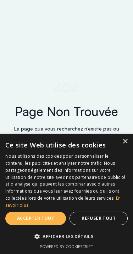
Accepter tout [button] (35, 218)
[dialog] (66, 194)
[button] (66, 236)
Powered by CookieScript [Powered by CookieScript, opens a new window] (66, 246)
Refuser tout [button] (99, 218)
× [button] (125, 141)
